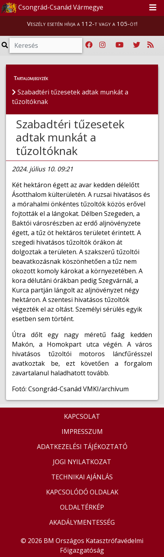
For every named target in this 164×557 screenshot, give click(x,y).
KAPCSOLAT (82, 416)
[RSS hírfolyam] (150, 45)
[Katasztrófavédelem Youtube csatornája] (119, 45)
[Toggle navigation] (153, 8)
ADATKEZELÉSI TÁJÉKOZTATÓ (82, 446)
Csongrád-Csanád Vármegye (52, 8)
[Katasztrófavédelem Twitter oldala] (136, 45)
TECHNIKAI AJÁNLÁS (82, 477)
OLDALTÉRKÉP (82, 507)
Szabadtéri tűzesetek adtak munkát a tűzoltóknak (70, 137)
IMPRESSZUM (82, 431)
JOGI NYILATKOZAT (82, 461)
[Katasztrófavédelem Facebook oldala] (89, 45)
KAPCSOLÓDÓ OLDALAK (82, 492)
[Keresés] (46, 45)
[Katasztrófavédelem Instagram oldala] (102, 45)
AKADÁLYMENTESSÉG (82, 522)
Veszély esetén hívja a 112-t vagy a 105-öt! (82, 23)
